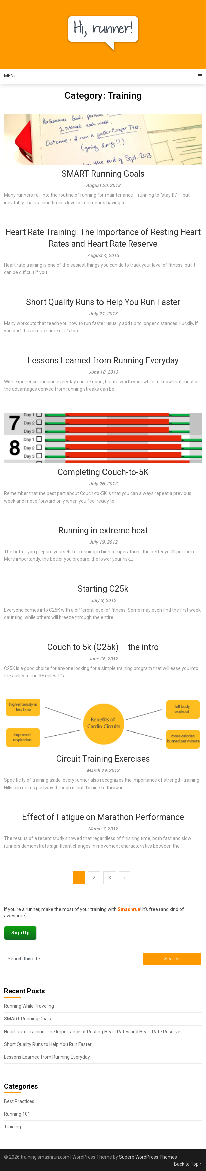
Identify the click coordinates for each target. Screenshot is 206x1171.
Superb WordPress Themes (148, 1157)
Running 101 (17, 1114)
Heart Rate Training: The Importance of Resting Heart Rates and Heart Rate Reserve (92, 1031)
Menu (10, 75)
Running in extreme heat (103, 530)
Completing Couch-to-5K (103, 472)
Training (12, 1126)
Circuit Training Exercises (103, 759)
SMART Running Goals (103, 174)
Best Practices (19, 1101)
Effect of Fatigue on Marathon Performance (103, 817)
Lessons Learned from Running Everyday (103, 360)
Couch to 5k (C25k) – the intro (103, 647)
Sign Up (20, 932)
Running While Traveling (29, 1006)
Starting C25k (103, 589)
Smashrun (129, 909)
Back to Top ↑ (188, 1164)
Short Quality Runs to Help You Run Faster (103, 302)
